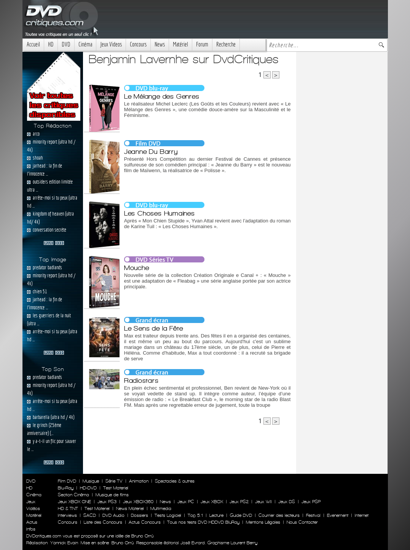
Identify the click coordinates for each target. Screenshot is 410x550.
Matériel (180, 44)
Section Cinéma (73, 494)
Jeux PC (185, 501)
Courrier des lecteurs (279, 515)
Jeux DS (286, 501)
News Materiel (130, 508)
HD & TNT (68, 508)
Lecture (216, 515)
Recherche (226, 44)
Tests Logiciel (168, 515)
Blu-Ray (65, 488)
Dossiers (139, 515)
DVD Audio (113, 515)
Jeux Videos (111, 44)
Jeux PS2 (239, 501)
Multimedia (160, 508)
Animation (138, 481)
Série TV (114, 481)
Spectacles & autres (175, 481)
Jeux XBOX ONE (74, 501)
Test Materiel (115, 488)
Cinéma (85, 44)
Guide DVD (241, 515)
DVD (66, 44)
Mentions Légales (263, 522)
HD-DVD (88, 488)
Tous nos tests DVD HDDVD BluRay (203, 522)
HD (51, 44)
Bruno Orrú (123, 542)
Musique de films (112, 494)
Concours (138, 44)
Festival (313, 515)
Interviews (67, 515)
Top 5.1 (195, 515)
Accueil (33, 44)
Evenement (337, 515)
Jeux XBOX (212, 501)
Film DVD (67, 481)
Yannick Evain (64, 542)
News (160, 44)
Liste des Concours (103, 522)
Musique (91, 481)
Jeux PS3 (106, 501)
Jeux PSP (311, 501)
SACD (89, 515)
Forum (202, 44)
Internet (362, 515)
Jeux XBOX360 (138, 501)
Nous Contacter (301, 522)
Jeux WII (263, 501)
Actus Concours (145, 522)
